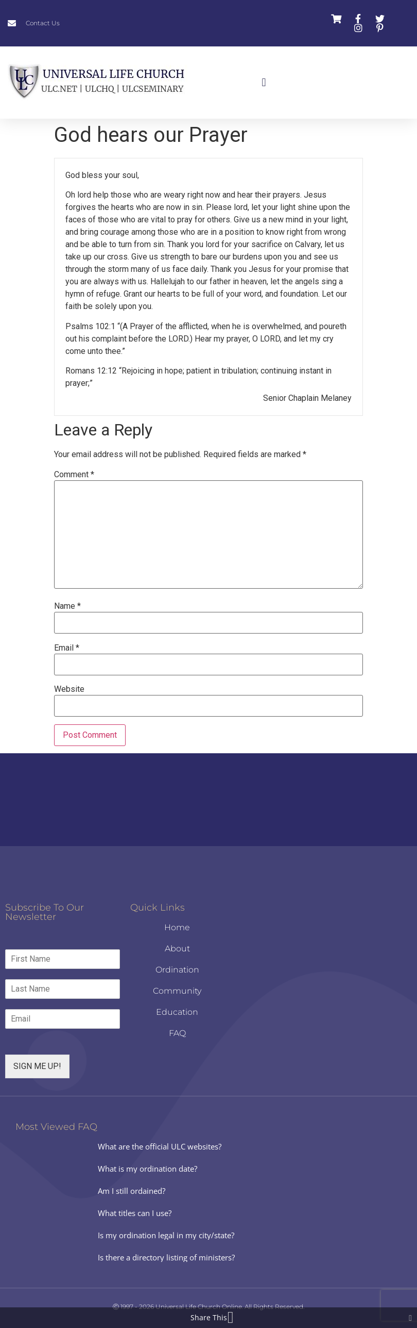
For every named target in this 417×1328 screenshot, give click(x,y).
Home (177, 927)
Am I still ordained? (131, 1191)
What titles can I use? (134, 1213)
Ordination (177, 970)
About (177, 948)
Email (66, 648)
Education (177, 1012)
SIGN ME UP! (37, 1066)
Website (69, 689)
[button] (264, 82)
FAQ (177, 1033)
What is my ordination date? (147, 1168)
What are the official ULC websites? (159, 1146)
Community (177, 991)
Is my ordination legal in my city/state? (166, 1235)
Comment (74, 475)
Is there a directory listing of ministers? (166, 1257)
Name (67, 606)
